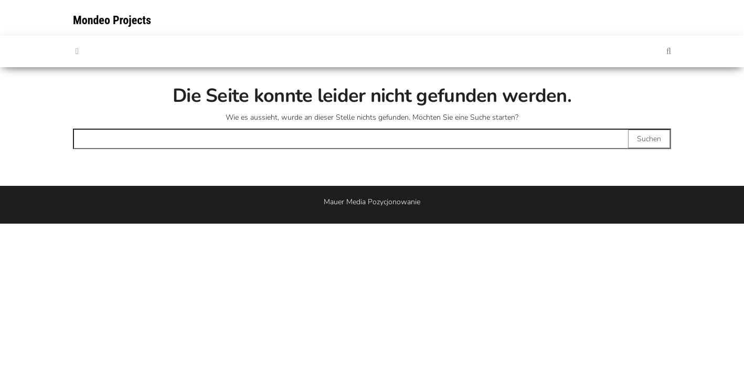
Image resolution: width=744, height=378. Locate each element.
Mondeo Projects (112, 20)
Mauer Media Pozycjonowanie (372, 202)
